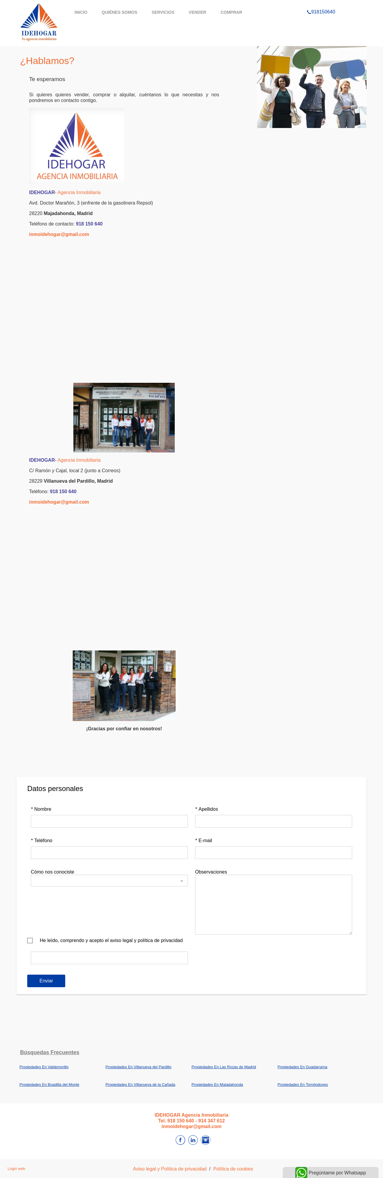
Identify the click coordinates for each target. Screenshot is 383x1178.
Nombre (41, 809)
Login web (16, 1168)
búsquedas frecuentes (49, 1052)
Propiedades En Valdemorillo (44, 1067)
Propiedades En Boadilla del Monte (49, 1084)
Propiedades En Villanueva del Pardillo (138, 1067)
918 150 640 (89, 223)
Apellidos (206, 809)
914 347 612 (211, 1120)
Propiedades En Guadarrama (302, 1067)
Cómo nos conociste (52, 871)
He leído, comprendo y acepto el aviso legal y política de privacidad (111, 940)
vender (197, 12)
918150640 (321, 4)
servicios (163, 12)
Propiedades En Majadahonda (217, 1084)
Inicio (81, 12)
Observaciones (211, 871)
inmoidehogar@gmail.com (59, 234)
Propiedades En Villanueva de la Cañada (140, 1084)
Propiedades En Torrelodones (303, 1084)
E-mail (203, 840)
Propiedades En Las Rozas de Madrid (224, 1067)
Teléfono (41, 840)
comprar (231, 12)
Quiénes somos (119, 12)
